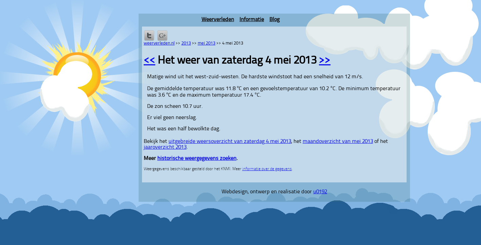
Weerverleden (217, 19)
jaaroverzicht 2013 (165, 147)
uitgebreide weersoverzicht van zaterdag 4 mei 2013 (229, 141)
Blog (274, 19)
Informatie (251, 19)
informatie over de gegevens (267, 169)
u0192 (320, 192)
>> (325, 60)
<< (149, 60)
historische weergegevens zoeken (196, 158)
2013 (186, 43)
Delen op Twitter (149, 35)
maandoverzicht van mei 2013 (338, 141)
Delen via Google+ (162, 35)
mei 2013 (206, 43)
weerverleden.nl (159, 43)
